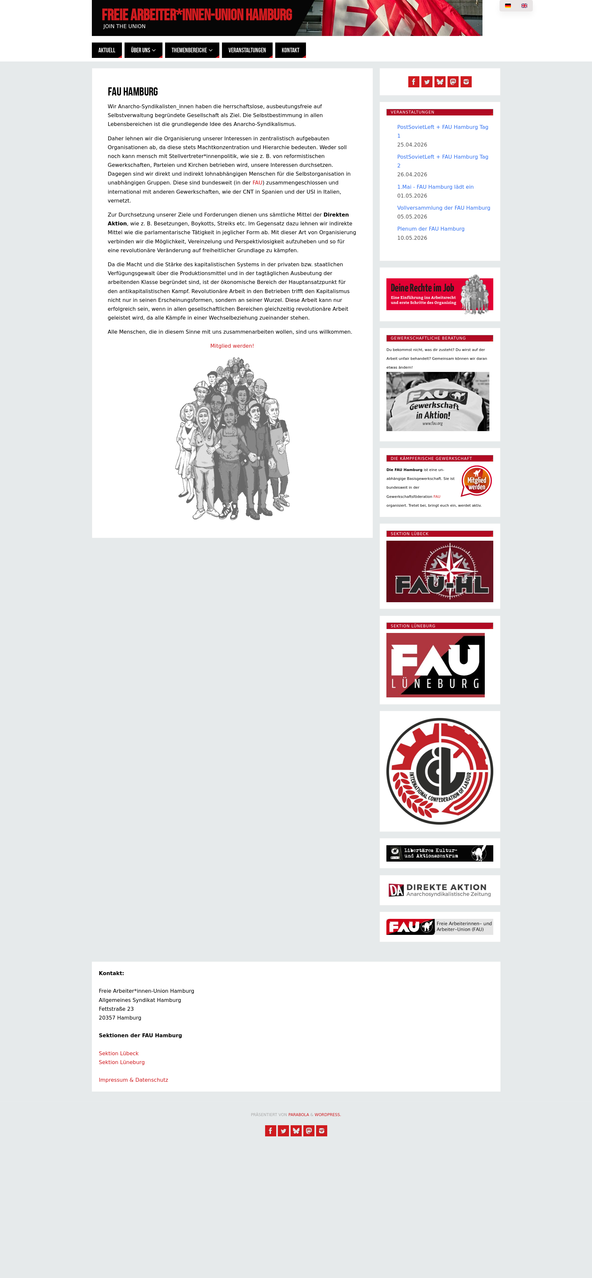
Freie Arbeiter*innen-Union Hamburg (197, 15)
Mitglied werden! (232, 346)
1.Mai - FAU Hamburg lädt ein (435, 187)
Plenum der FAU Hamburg (431, 229)
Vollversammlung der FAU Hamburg (443, 208)
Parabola (298, 1114)
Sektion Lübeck (119, 1053)
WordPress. (328, 1114)
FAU (257, 183)
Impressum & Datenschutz (133, 1080)
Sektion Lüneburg (122, 1062)
